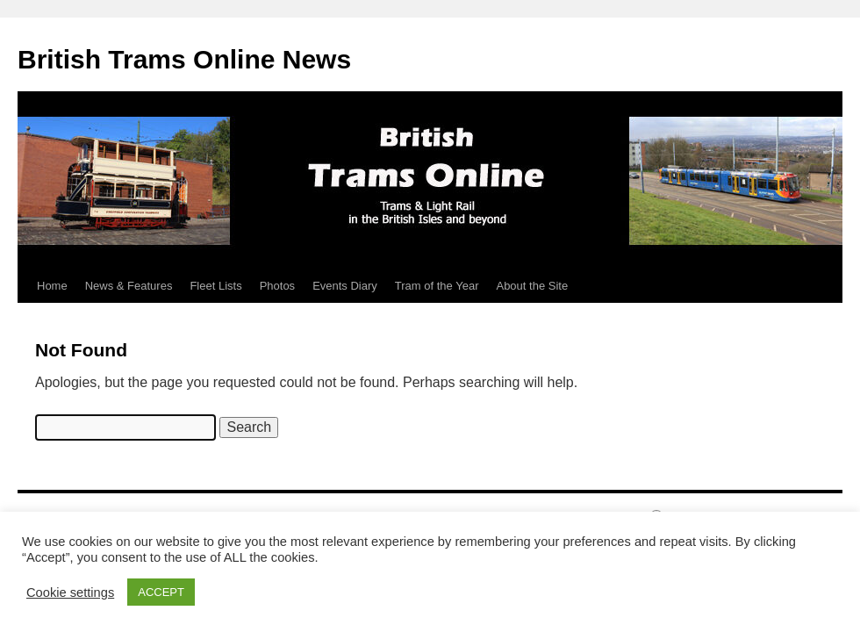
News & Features (129, 285)
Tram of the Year (437, 285)
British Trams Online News (184, 59)
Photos (277, 285)
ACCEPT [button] (161, 592)
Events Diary (344, 285)
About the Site (532, 285)
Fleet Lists (215, 285)
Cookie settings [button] (70, 592)
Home (52, 285)
